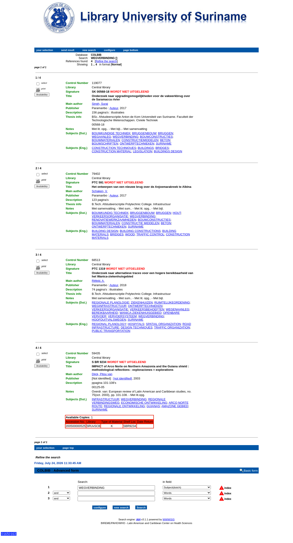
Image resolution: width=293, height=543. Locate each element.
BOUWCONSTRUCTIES (156, 136)
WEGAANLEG (101, 136)
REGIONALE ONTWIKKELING (124, 406)
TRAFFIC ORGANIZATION (172, 327)
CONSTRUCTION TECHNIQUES (114, 148)
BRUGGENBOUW (144, 133)
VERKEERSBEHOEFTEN (147, 309)
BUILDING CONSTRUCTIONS (140, 231)
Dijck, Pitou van (102, 374)
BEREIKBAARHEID (105, 313)
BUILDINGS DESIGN (168, 151)
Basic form (251, 466)
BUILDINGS (146, 148)
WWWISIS (168, 515)
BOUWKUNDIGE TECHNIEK (111, 133)
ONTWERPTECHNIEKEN (137, 143)
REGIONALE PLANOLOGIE (110, 302)
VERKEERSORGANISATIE (110, 216)
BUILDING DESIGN (105, 231)
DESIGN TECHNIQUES (136, 327)
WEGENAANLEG (177, 309)
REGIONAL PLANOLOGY (109, 324)
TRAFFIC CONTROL (150, 234)
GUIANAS (153, 406)
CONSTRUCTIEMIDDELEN (140, 140)
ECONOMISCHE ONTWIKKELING (144, 402)
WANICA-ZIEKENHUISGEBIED (140, 313)
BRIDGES (162, 148)
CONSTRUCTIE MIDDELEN (140, 223)
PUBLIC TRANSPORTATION (111, 331)
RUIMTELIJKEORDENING (172, 302)
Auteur (113, 108)
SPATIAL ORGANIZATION (163, 324)
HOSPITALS (136, 324)
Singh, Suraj (100, 103)
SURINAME (164, 143)
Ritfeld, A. (98, 280)
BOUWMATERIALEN (106, 140)
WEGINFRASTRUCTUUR (109, 306)
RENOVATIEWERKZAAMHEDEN (114, 219)
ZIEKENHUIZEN (142, 302)
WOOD (130, 234)
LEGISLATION (142, 151)
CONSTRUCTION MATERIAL (111, 151)
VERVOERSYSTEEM (122, 316)
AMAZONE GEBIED (174, 406)
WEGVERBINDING (125, 136)
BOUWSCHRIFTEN (105, 143)
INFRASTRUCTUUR (105, 399)
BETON (165, 140)
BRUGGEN (165, 133)
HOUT (177, 213)
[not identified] (122, 378)
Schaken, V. (100, 191)
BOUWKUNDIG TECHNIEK (110, 213)
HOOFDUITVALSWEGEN (109, 319)
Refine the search (106, 61)
